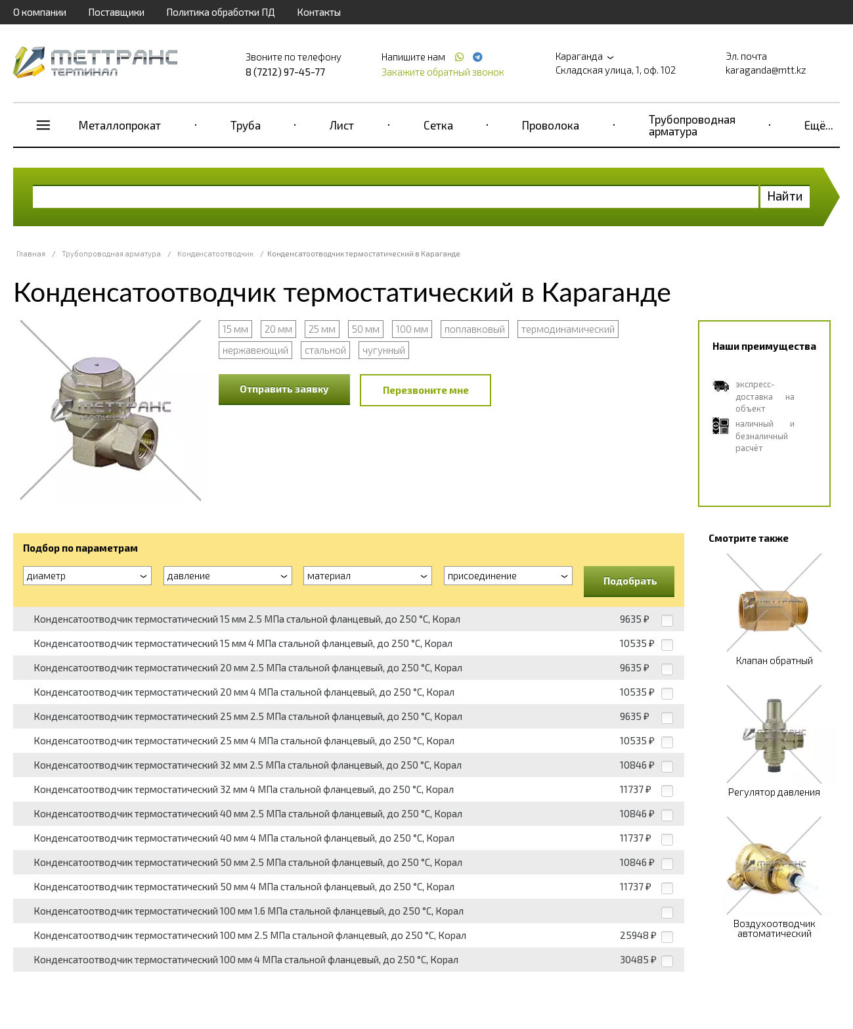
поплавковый (475, 329)
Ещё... (818, 125)
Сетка (438, 125)
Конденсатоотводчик (215, 253)
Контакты (319, 12)
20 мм (278, 329)
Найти (785, 195)
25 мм (322, 329)
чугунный (383, 350)
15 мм (235, 329)
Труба (245, 125)
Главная (30, 253)
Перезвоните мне (426, 390)
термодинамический (568, 329)
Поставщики (116, 12)
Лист (342, 125)
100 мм (412, 329)
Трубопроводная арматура (692, 125)
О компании (39, 12)
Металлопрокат (120, 125)
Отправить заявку (284, 389)
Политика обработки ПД (220, 12)
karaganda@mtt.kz (766, 70)
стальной (325, 350)
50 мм (366, 329)
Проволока (550, 125)
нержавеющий (255, 350)
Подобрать (630, 580)
